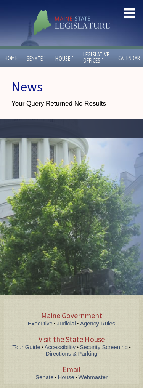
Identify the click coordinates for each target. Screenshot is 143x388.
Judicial (66, 323)
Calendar (129, 58)
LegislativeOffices (96, 57)
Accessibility (60, 347)
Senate (37, 58)
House (64, 58)
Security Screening (104, 347)
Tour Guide (26, 347)
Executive (40, 323)
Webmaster (93, 377)
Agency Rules (98, 323)
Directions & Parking (72, 353)
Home (11, 58)
